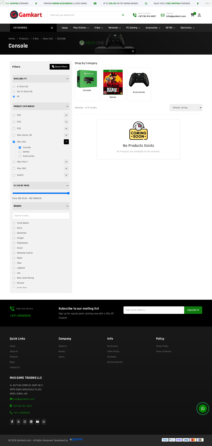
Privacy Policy (162, 355)
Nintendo (115, 27)
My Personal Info (114, 371)
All (15, 96)
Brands (62, 360)
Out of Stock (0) (22, 91)
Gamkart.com (24, 440)
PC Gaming (133, 27)
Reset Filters (60, 66)
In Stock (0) (20, 86)
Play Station (81, 27)
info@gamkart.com (22, 408)
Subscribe (193, 319)
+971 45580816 (20, 324)
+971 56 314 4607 (21, 415)
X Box (98, 27)
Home (65, 27)
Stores (62, 365)
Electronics (187, 27)
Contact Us (15, 376)
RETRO (170, 27)
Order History (113, 360)
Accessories (153, 27)
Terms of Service (163, 360)
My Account (112, 355)
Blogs (12, 371)
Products (23, 38)
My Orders (111, 365)
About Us (14, 360)
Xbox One (48, 38)
